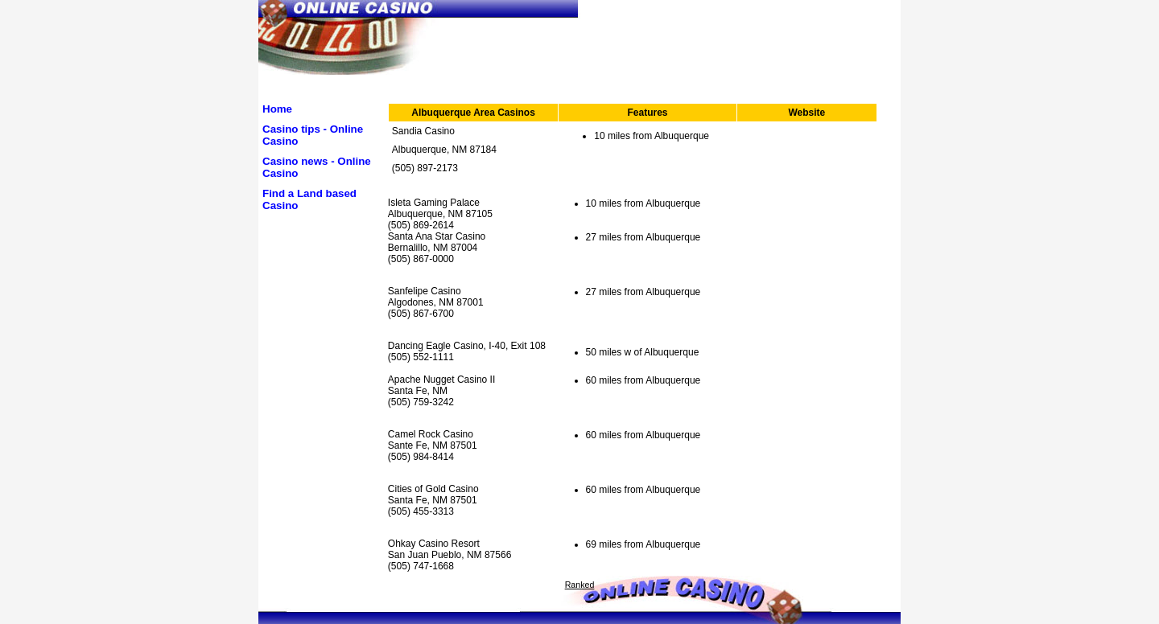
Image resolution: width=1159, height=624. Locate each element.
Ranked (580, 584)
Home (277, 109)
